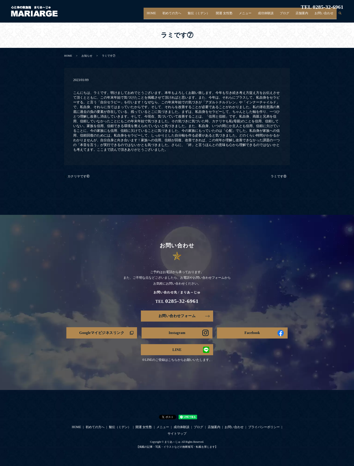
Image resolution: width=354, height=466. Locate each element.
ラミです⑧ (278, 176)
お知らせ (87, 55)
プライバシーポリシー (264, 427)
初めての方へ (181, 15)
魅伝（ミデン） (207, 15)
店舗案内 (303, 15)
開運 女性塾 (231, 15)
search (340, 15)
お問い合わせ (324, 15)
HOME (161, 15)
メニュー (250, 15)
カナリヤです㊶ (79, 176)
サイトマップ (177, 434)
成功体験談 (270, 15)
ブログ (287, 15)
